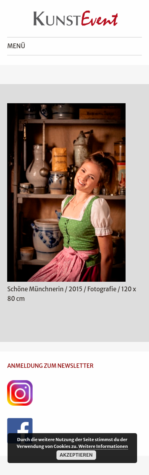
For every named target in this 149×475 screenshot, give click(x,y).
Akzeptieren (76, 455)
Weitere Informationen (103, 446)
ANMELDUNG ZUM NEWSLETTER (50, 365)
